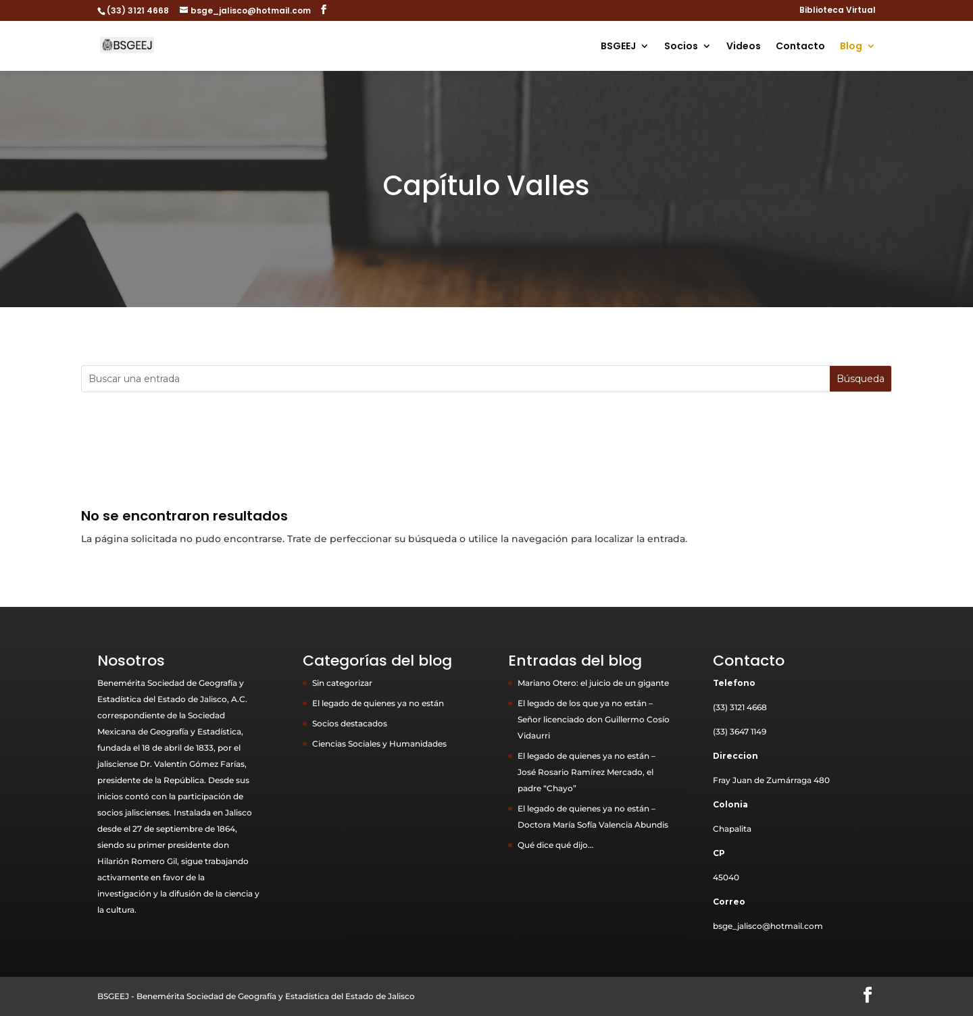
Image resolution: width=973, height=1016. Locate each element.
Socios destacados (349, 723)
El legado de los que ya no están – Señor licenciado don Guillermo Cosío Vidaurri (594, 719)
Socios (681, 47)
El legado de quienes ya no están (378, 703)
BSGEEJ (618, 47)
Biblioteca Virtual (837, 11)
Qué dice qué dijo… (555, 845)
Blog (851, 47)
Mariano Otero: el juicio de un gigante (593, 683)
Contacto (800, 47)
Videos (743, 47)
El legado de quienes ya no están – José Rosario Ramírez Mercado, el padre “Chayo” (586, 772)
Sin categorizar (342, 683)
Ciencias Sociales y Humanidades (379, 744)
